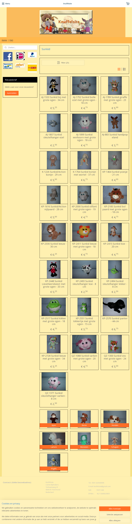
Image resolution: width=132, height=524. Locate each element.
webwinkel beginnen (70, 507)
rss (60, 507)
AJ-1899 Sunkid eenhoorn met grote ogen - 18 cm (84, 137)
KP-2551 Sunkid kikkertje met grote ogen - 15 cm (84, 321)
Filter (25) (63, 62)
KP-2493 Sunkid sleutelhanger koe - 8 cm (84, 284)
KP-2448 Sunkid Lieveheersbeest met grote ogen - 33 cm (54, 284)
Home (4, 40)
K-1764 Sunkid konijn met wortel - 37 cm (84, 173)
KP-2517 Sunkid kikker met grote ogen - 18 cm (54, 321)
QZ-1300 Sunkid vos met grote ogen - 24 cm (115, 358)
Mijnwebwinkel (93, 507)
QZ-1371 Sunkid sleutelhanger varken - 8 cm (53, 396)
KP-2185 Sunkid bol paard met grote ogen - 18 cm (115, 209)
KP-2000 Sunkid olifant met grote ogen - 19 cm (84, 209)
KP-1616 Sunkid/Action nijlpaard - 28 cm (53, 208)
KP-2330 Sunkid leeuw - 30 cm (54, 245)
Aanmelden (11, 93)
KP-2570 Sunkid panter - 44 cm (115, 320)
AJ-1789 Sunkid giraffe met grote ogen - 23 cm (115, 100)
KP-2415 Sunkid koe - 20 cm (115, 245)
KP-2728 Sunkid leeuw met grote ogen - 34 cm (54, 358)
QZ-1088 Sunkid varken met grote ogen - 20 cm (84, 358)
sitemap (55, 507)
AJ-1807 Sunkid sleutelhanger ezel (53, 136)
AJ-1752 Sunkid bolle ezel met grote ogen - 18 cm (84, 100)
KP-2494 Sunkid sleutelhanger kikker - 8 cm (115, 284)
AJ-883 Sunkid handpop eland (115, 136)
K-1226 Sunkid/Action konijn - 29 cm (54, 173)
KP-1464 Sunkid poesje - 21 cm (114, 173)
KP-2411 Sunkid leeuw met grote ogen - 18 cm (84, 247)
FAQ (11, 40)
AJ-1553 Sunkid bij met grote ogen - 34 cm (53, 99)
